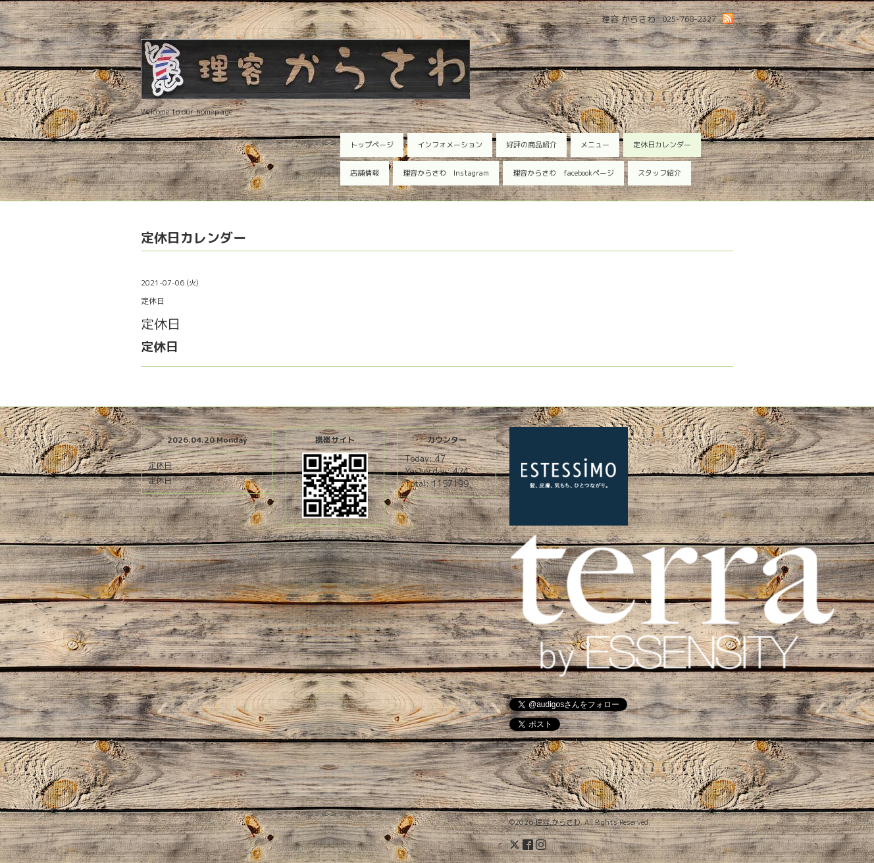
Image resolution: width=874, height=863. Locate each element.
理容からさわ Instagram (446, 173)
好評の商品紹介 (531, 144)
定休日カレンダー (662, 144)
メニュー (594, 144)
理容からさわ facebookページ (563, 173)
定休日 (160, 465)
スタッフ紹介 (659, 173)
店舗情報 (364, 173)
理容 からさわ (557, 822)
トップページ (372, 144)
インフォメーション (449, 144)
